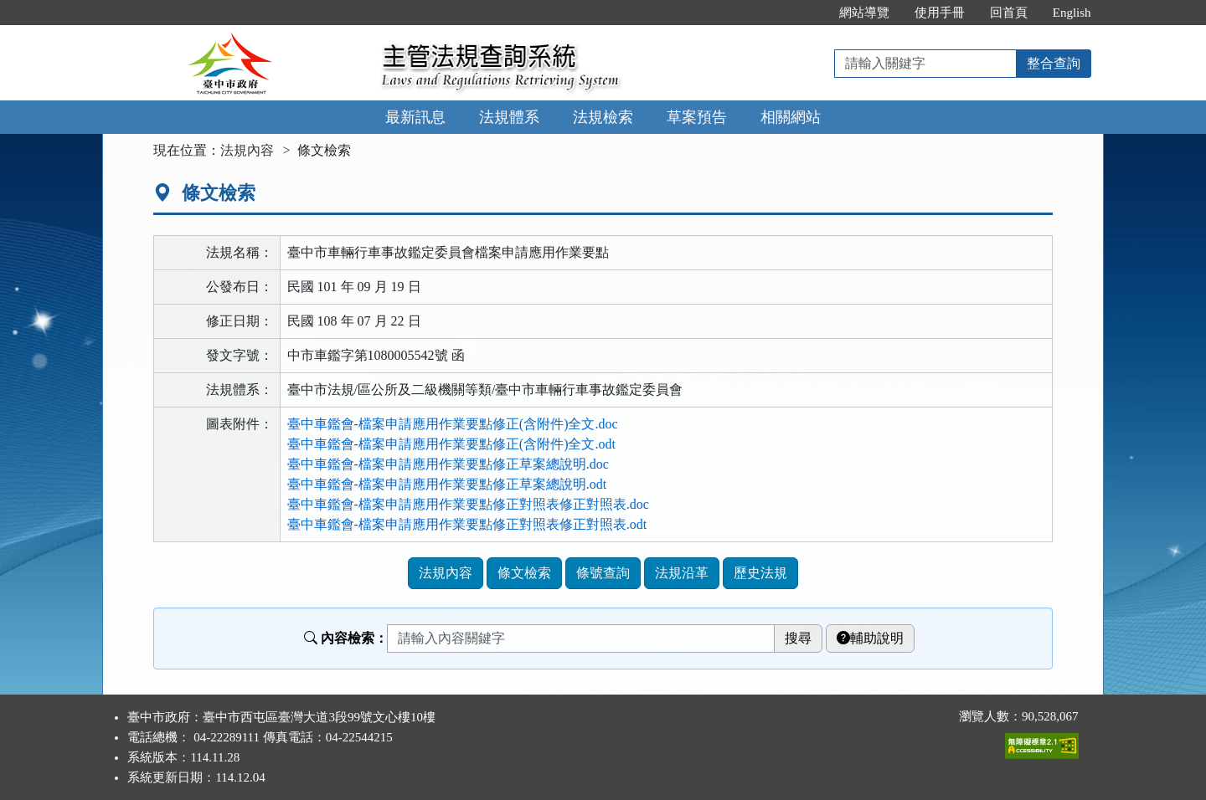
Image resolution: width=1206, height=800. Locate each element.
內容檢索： (346, 638)
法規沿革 (682, 573)
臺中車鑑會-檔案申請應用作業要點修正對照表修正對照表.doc (468, 504)
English (1072, 12)
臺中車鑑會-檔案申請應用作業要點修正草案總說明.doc (448, 464)
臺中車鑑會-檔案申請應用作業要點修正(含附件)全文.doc (452, 424)
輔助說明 (870, 638)
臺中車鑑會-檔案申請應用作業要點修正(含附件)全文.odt (451, 444)
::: (808, 12)
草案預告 (697, 117)
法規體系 (509, 117)
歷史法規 (760, 573)
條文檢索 (524, 573)
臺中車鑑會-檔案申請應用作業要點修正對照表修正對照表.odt (467, 524)
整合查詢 (1053, 63)
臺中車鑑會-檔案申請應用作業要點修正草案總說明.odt (447, 484)
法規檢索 (603, 117)
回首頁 (1009, 12)
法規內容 (247, 150)
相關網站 (790, 117)
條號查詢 (603, 573)
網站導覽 (864, 12)
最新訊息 (415, 117)
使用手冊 (940, 12)
